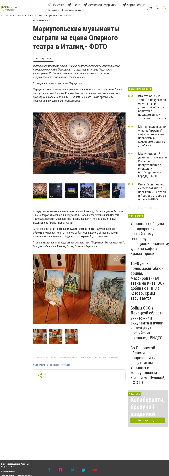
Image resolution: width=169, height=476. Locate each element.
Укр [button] (151, 7)
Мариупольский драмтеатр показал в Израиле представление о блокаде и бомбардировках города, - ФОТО (152, 165)
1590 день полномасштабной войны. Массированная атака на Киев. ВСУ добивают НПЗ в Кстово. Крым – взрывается (147, 281)
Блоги (74, 4)
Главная (4, 16)
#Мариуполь (39, 365)
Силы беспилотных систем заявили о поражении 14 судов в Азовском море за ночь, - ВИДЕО (152, 192)
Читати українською (43, 59)
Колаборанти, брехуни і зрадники (147, 407)
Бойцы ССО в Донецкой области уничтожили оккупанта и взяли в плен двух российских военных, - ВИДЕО (146, 323)
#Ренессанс (53, 365)
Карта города (134, 4)
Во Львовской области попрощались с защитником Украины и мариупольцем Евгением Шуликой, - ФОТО (147, 365)
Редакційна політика (71, 10)
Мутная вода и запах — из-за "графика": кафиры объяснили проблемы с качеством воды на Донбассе (152, 136)
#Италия (65, 365)
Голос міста (53, 10)
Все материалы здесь (148, 420)
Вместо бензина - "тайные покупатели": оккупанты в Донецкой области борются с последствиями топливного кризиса (152, 107)
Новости (56, 4)
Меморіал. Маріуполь (101, 4)
